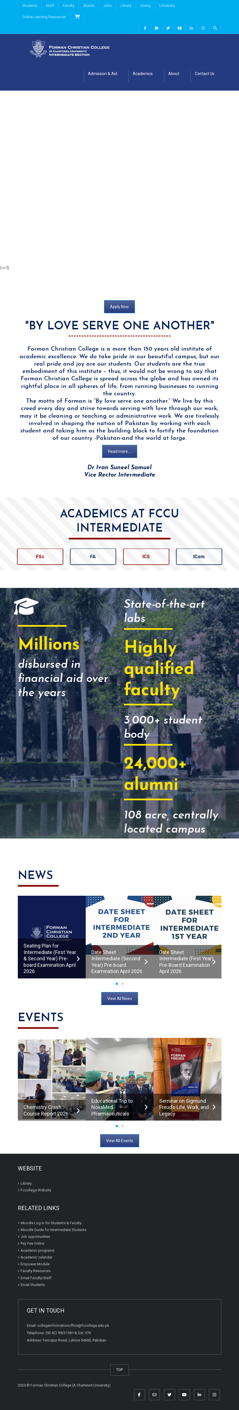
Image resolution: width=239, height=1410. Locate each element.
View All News (119, 998)
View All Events (119, 1140)
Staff (50, 5)
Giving (145, 5)
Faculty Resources (36, 1271)
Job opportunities (35, 1236)
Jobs (107, 5)
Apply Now (119, 306)
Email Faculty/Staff (36, 1278)
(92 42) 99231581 (60, 1333)
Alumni (88, 5)
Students (29, 5)
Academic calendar (36, 1257)
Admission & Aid (102, 73)
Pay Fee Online (32, 1243)
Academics (143, 73)
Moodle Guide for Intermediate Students (53, 1230)
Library (126, 5)
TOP (119, 1370)
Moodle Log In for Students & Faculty (51, 1223)
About (173, 73)
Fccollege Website (36, 1190)
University (167, 5)
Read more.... (119, 451)
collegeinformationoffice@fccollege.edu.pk (73, 1325)
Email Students (33, 1285)
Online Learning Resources (44, 17)
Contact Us (204, 73)
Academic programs (37, 1250)
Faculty (68, 5)
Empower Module (35, 1264)
